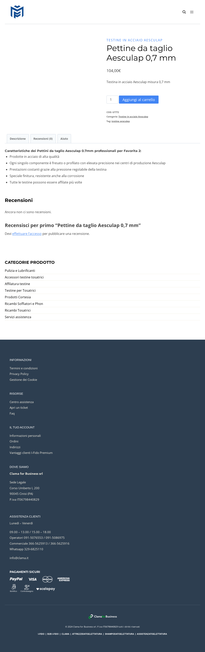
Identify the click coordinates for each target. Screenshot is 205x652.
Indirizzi (15, 447)
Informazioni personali (25, 436)
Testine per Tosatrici (20, 290)
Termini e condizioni (24, 368)
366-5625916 (59, 543)
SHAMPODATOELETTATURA (119, 634)
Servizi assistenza (18, 317)
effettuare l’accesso (27, 233)
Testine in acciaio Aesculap (135, 40)
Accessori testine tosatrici (24, 277)
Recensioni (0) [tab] (43, 139)
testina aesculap (121, 121)
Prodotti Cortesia (18, 297)
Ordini (14, 441)
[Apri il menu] (191, 12)
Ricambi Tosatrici (18, 310)
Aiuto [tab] (64, 139)
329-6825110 (33, 549)
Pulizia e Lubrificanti (20, 270)
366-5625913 (38, 543)
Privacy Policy (19, 374)
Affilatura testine (17, 284)
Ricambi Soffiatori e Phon (24, 304)
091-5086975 (55, 538)
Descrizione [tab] (18, 139)
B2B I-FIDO (53, 634)
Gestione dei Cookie (23, 380)
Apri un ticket (19, 407)
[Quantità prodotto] (112, 100)
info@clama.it (19, 558)
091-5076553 (33, 538)
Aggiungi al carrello (139, 99)
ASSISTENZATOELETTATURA (152, 634)
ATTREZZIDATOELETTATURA (87, 634)
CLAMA (65, 634)
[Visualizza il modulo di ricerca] (182, 12)
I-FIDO (41, 634)
